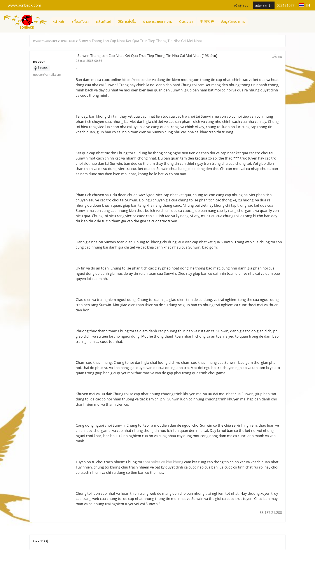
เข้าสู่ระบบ (241, 5)
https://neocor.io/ (136, 79)
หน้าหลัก (58, 21)
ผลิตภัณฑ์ (103, 21)
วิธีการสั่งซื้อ (127, 21)
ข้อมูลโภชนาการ (233, 21)
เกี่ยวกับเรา (80, 21)
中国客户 (207, 21)
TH (304, 5)
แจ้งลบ (277, 56)
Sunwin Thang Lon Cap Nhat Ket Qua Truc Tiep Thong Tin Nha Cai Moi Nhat (140, 40)
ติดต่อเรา (186, 21)
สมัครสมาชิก (263, 5)
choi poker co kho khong (163, 462)
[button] (252, 21)
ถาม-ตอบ (68, 40)
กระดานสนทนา (45, 40)
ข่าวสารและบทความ (157, 21)
